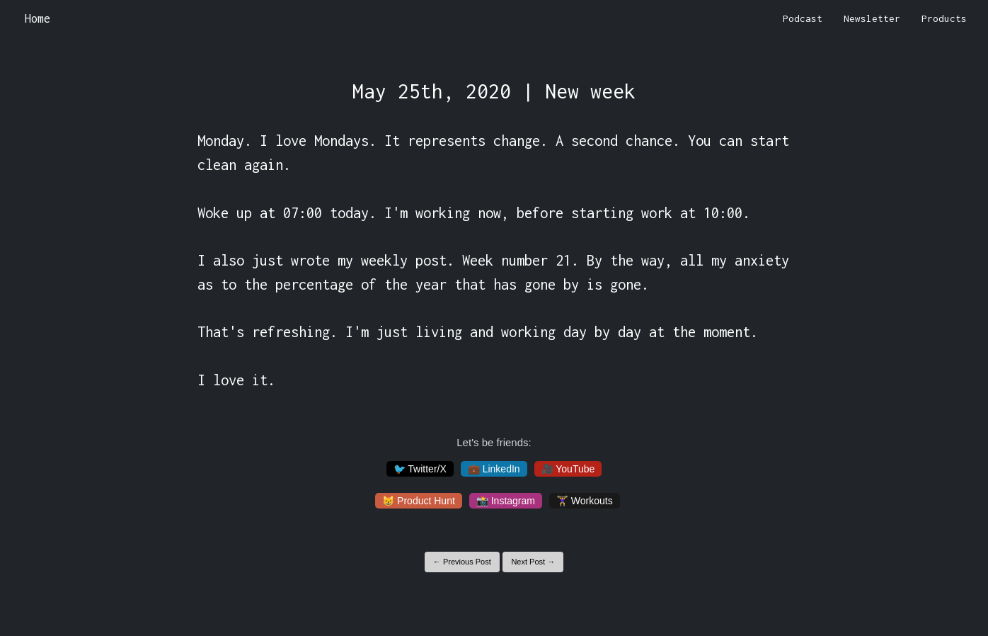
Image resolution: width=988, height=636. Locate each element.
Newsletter (872, 18)
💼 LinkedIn (494, 469)
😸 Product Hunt (418, 500)
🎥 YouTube (568, 469)
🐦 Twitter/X (420, 469)
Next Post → (533, 561)
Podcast (802, 18)
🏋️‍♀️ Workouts (584, 500)
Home (37, 18)
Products (944, 18)
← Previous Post (462, 561)
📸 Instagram (505, 500)
